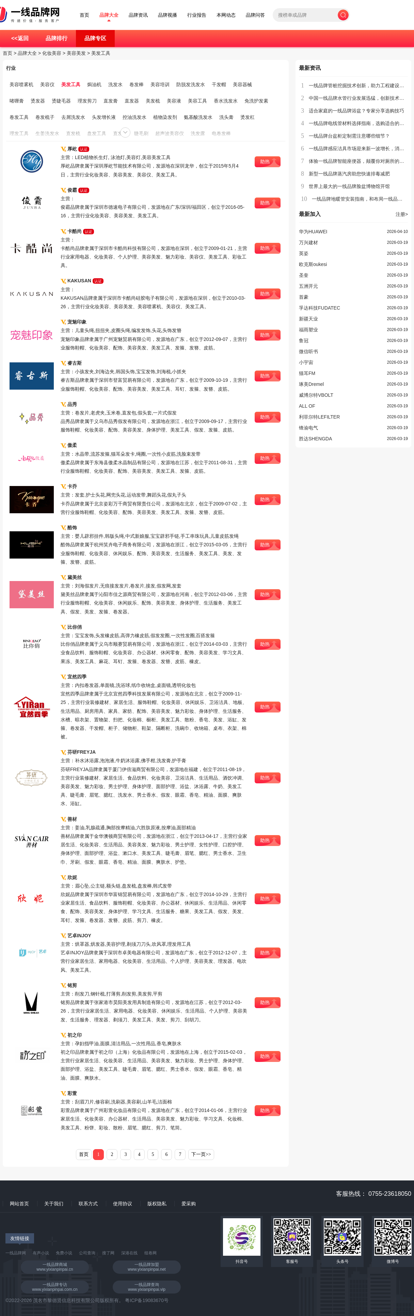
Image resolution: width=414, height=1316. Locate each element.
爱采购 (188, 1203)
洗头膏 (226, 117)
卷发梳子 (44, 117)
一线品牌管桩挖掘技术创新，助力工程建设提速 (359, 85)
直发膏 (111, 101)
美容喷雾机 (21, 84)
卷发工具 (19, 117)
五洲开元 (308, 286)
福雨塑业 (308, 329)
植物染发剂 (165, 117)
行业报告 (196, 15)
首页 (84, 15)
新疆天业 (308, 319)
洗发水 (115, 84)
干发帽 (219, 84)
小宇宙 (306, 362)
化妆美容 (51, 53)
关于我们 (53, 1203)
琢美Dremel (311, 384)
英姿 (303, 253)
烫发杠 (247, 117)
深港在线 (129, 1253)
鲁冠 (303, 340)
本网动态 (226, 15)
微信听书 (308, 351)
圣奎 (303, 275)
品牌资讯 (138, 15)
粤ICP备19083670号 (147, 1300)
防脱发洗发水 (190, 84)
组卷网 (150, 1253)
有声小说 (41, 1253)
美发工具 (100, 53)
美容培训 (160, 84)
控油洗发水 (134, 117)
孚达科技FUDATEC (319, 308)
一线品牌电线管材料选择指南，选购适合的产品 (359, 123)
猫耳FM (307, 373)
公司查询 (87, 1253)
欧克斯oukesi (313, 264)
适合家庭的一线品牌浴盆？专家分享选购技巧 (356, 110)
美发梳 (153, 101)
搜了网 (108, 1253)
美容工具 (197, 101)
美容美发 (76, 53)
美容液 (174, 101)
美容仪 (47, 84)
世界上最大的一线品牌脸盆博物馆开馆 (349, 186)
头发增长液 (104, 117)
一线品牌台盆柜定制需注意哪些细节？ (349, 136)
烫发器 (38, 101)
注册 (402, 214)
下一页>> (201, 1154)
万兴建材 (308, 242)
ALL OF (307, 406)
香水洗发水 (226, 101)
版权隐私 (156, 1203)
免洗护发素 (256, 101)
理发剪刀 (87, 101)
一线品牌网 (15, 1253)
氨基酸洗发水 (198, 117)
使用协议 (122, 1203)
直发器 (132, 101)
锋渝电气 (308, 427)
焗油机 (94, 84)
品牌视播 (167, 15)
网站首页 (19, 1203)
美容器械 (242, 84)
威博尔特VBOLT (316, 395)
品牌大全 (108, 15)
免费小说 (64, 1253)
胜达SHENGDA (315, 438)
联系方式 (88, 1203)
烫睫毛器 (61, 101)
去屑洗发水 (73, 117)
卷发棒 (136, 84)
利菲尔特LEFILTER (319, 417)
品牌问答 (255, 15)
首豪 (303, 297)
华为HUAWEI (313, 231)
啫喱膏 (17, 101)
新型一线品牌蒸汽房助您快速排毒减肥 (349, 173)
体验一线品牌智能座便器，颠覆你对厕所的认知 (359, 161)
